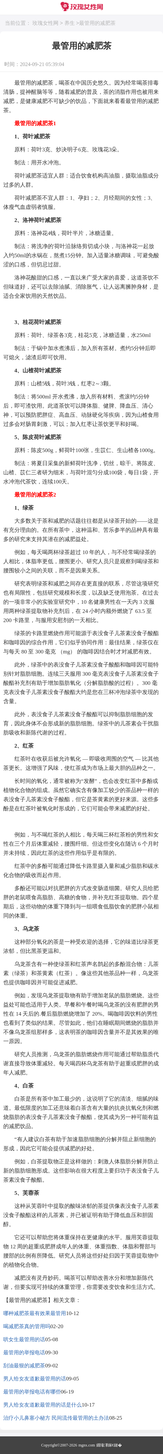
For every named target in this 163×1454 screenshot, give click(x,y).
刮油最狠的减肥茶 (24, 1365)
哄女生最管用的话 (24, 1339)
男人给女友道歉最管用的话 (34, 1378)
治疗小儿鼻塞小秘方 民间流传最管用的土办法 (56, 1418)
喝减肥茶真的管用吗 (26, 1326)
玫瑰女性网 (45, 23)
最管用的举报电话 (24, 1352)
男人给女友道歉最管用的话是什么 (42, 1405)
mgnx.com (86, 1445)
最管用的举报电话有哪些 (32, 1392)
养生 (69, 23)
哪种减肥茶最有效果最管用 (34, 1313)
